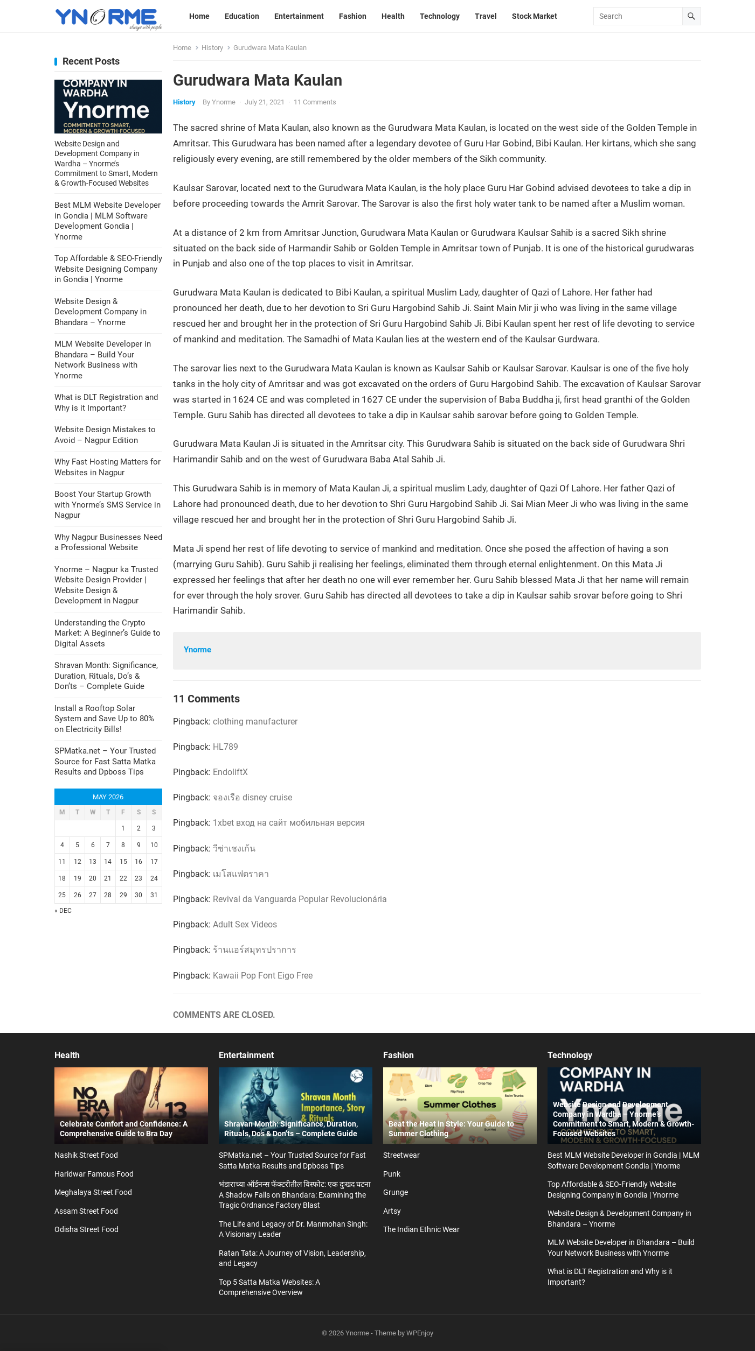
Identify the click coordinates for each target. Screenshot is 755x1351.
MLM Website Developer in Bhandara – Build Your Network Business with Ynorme (102, 360)
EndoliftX (230, 772)
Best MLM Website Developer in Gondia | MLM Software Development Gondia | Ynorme (107, 221)
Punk (391, 1174)
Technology (570, 1055)
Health (67, 1055)
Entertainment (246, 1055)
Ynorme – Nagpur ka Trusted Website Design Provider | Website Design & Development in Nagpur (106, 585)
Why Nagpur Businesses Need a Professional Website (108, 542)
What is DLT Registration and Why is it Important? (106, 402)
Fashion (398, 1055)
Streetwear (401, 1155)
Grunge (395, 1192)
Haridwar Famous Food (94, 1174)
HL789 (225, 747)
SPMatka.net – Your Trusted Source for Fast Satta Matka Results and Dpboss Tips (105, 761)
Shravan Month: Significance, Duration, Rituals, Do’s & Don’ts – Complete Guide (106, 675)
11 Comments (315, 102)
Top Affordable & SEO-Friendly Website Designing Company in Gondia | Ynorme (108, 269)
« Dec (63, 910)
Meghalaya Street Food (93, 1192)
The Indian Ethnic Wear (421, 1229)
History (212, 48)
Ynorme (223, 102)
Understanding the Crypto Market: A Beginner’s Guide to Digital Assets (107, 633)
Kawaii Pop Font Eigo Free (263, 975)
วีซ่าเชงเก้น (234, 848)
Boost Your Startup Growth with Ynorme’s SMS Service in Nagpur (107, 504)
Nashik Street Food (86, 1155)
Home (182, 48)
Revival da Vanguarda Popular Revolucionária (300, 899)
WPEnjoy (419, 1333)
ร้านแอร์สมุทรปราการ (254, 950)
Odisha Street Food (86, 1229)
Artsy (392, 1211)
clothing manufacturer (255, 721)
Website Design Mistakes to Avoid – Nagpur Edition (105, 435)
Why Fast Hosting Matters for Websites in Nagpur (107, 467)
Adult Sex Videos (245, 924)
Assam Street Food (86, 1211)
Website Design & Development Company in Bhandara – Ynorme (100, 312)
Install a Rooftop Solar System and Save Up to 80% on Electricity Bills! (104, 718)
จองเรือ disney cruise (252, 797)
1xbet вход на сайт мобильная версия (289, 823)
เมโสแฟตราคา (241, 874)
